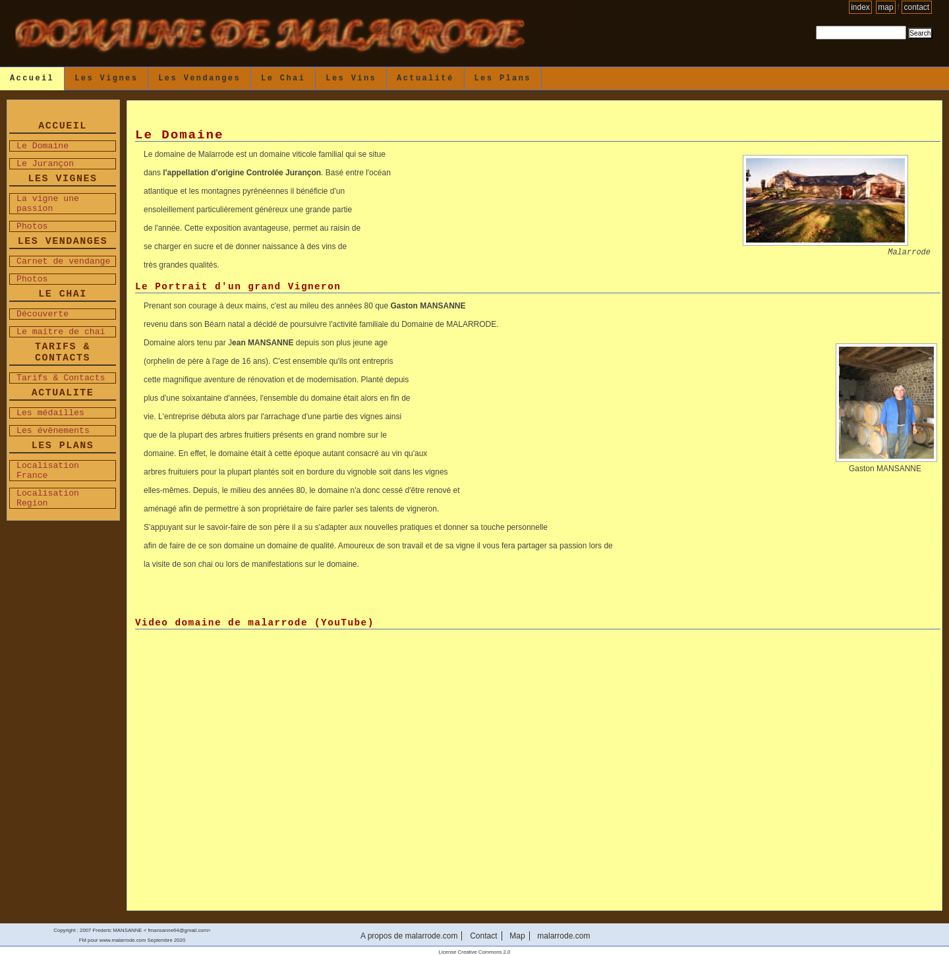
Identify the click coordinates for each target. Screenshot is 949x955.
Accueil (32, 78)
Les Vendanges (199, 78)
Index (860, 7)
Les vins (351, 78)
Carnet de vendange (63, 261)
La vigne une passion (47, 204)
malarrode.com (563, 936)
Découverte (42, 314)
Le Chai (283, 78)
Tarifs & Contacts (60, 378)
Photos (31, 226)
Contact (917, 7)
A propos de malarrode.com (408, 936)
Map (885, 7)
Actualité (425, 78)
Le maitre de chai (60, 332)
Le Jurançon (45, 164)
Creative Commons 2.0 (484, 952)
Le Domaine (42, 146)
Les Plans (502, 78)
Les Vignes (106, 78)
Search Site (815, 25)
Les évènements (53, 431)
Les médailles (50, 413)
